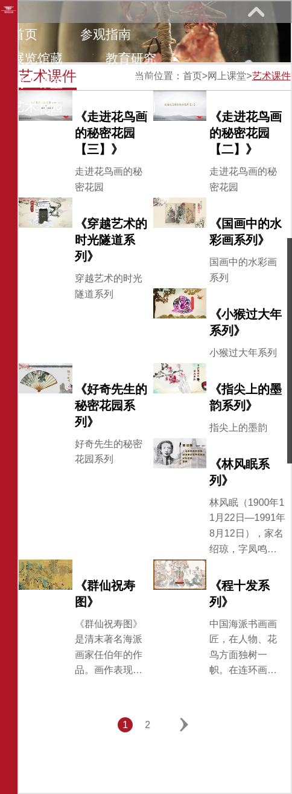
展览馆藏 (37, 58)
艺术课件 (271, 76)
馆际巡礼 (131, 82)
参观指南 (105, 34)
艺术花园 (37, 107)
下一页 (184, 724)
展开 (256, 11)
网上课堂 (37, 82)
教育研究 (131, 58)
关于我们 (131, 107)
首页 (24, 34)
